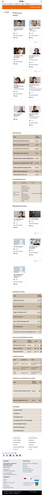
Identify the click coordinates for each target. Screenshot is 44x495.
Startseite (4, 3)
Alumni (4, 484)
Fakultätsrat (17, 413)
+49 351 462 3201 (19, 281)
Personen (15, 444)
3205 (38, 148)
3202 (40, 316)
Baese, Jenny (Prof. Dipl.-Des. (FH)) (21, 140)
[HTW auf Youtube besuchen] (39, 493)
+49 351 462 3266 (34, 252)
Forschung (15, 449)
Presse (4, 481)
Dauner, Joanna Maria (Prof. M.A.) (21, 144)
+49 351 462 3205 (34, 64)
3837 (34, 391)
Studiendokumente (33, 437)
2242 (38, 140)
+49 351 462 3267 (19, 225)
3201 (40, 332)
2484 (38, 163)
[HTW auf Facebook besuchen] (37, 493)
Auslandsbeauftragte (19, 430)
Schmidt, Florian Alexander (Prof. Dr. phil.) (23, 163)
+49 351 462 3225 (34, 122)
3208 (40, 306)
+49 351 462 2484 (19, 35)
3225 (38, 174)
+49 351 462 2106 (19, 93)
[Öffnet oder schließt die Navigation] (2, 1)
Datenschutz (11, 493)
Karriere (5, 479)
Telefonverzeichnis (27, 468)
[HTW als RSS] (30, 493)
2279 (30, 348)
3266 (40, 321)
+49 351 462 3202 (19, 251)
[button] (15, 452)
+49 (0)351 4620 (8, 473)
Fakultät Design (16, 437)
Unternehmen (6, 486)
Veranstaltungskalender (28, 470)
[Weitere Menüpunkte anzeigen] (8, 4)
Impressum (6, 493)
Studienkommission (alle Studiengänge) (23, 420)
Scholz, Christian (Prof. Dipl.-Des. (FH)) (22, 167)
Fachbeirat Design (18, 410)
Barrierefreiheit (16, 493)
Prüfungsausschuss (18, 417)
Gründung (31, 444)
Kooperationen (32, 442)
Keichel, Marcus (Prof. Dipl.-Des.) (21, 153)
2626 (38, 153)
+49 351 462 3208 (34, 223)
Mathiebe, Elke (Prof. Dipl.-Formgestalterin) (23, 158)
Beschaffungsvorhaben (8, 487)
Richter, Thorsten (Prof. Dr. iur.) (20, 400)
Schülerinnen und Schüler (9, 482)
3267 (40, 300)
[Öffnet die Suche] (41, 1)
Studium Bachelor (17, 440)
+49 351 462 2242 (19, 61)
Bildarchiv (25, 465)
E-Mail (16, 37)
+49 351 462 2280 (34, 35)
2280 (38, 144)
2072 (40, 312)
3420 (30, 351)
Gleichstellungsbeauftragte (20, 423)
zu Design (6, 12)
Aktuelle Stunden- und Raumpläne (30, 463)
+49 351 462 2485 (34, 95)
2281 (30, 345)
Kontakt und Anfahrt (33, 447)
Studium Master (16, 442)
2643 (38, 167)
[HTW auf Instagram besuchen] (32, 493)
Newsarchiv (25, 466)
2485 (38, 171)
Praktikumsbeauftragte (19, 427)
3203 (40, 326)
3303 (34, 400)
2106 (38, 158)
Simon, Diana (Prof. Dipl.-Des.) (20, 171)
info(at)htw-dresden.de (11, 474)
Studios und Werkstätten (18, 447)
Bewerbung (31, 440)
